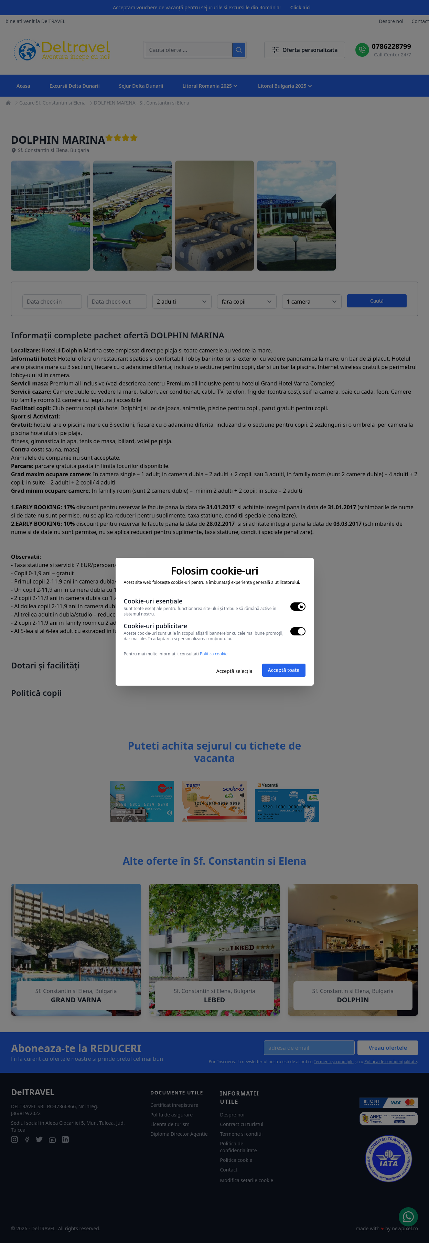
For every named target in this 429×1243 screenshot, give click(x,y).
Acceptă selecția (234, 671)
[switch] (297, 606)
